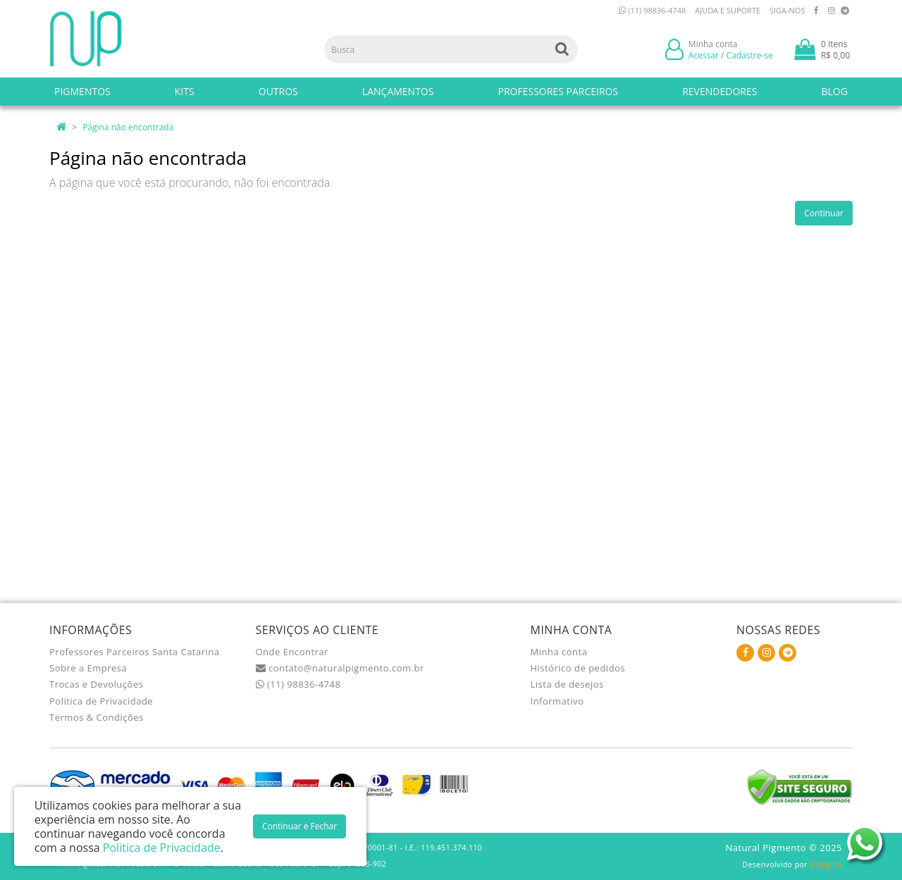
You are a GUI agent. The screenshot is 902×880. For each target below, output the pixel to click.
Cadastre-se (750, 55)
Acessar (703, 55)
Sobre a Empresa (88, 668)
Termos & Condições (96, 717)
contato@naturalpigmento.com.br (340, 668)
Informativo (557, 701)
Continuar (824, 213)
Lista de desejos (567, 684)
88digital (826, 864)
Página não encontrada (127, 127)
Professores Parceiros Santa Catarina (134, 651)
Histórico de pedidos (578, 668)
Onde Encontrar (292, 651)
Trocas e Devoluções (96, 684)
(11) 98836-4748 (652, 10)
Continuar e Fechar (299, 826)
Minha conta (559, 651)
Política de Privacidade (101, 701)
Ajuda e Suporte (727, 10)
